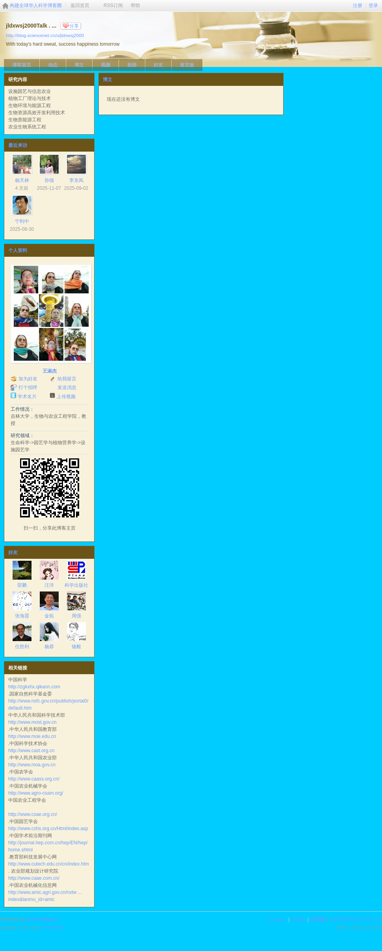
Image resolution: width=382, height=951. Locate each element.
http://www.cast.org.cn (31, 750)
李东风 (76, 180)
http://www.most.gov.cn (32, 722)
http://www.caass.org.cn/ (33, 779)
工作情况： (22, 409)
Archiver (277, 919)
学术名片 (27, 396)
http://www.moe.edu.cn (32, 736)
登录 (373, 5)
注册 (357, 5)
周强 (76, 616)
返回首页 (79, 5)
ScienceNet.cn (42, 919)
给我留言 (66, 379)
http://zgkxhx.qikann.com (34, 687)
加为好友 (28, 379)
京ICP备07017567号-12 (354, 919)
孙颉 (49, 180)
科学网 (318, 919)
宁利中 (22, 221)
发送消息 (66, 387)
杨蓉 (49, 646)
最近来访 (17, 145)
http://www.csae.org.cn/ (32, 814)
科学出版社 (76, 585)
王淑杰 (50, 371)
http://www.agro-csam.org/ (35, 793)
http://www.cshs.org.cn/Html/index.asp (48, 828)
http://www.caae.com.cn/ (33, 878)
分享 (74, 26)
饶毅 (76, 646)
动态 (52, 65)
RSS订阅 (113, 5)
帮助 (135, 5)
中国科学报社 (53, 927)
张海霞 (22, 616)
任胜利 (22, 646)
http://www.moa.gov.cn (32, 764)
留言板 (187, 65)
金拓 (49, 616)
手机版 (298, 919)
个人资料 (17, 250)
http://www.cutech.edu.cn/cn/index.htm (48, 864)
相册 (132, 65)
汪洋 (49, 585)
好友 (158, 65)
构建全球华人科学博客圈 (36, 5)
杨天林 (22, 180)
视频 (105, 65)
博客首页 (21, 65)
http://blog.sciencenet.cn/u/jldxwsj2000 (45, 35)
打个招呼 (28, 387)
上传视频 (66, 396)
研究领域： (22, 435)
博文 (79, 65)
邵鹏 (22, 585)
